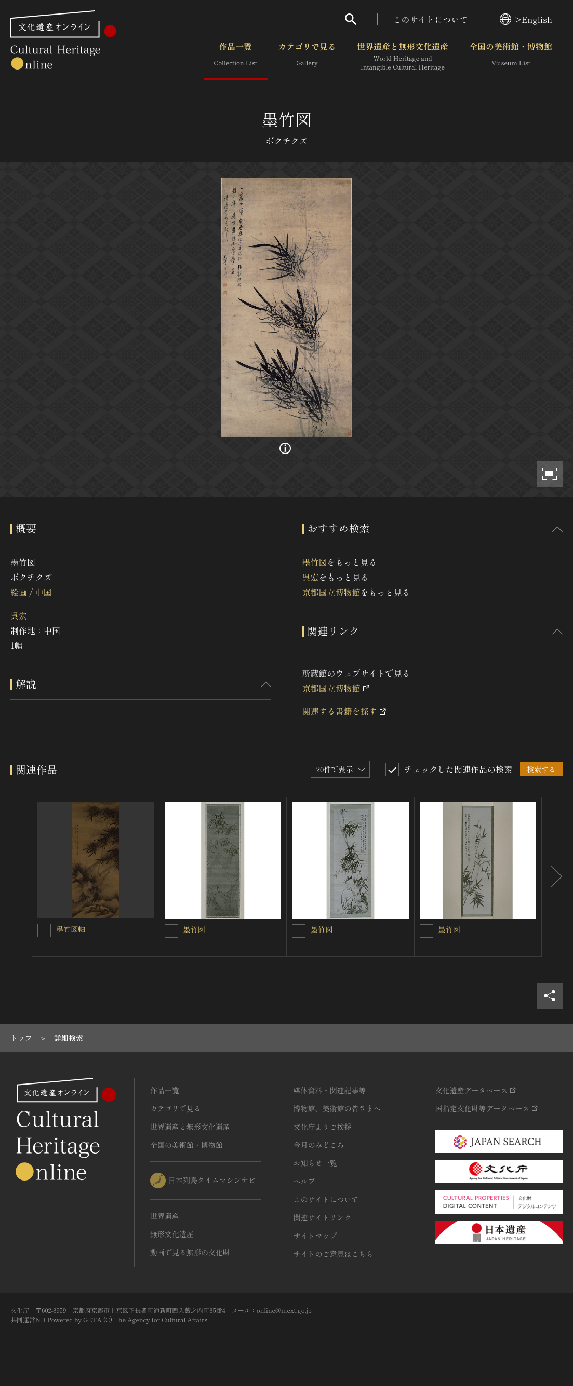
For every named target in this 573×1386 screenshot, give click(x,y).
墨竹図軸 (70, 929)
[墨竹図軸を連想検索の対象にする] (44, 930)
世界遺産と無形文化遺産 (402, 56)
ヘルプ (304, 1181)
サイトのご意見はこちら (333, 1253)
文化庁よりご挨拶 (322, 1126)
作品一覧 (235, 56)
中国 (43, 592)
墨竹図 (314, 562)
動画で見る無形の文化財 (190, 1252)
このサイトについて (430, 19)
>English (526, 19)
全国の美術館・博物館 (510, 56)
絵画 (18, 592)
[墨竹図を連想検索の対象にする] (171, 931)
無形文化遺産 (172, 1234)
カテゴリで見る (307, 56)
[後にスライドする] (552, 877)
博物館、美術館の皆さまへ (336, 1108)
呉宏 (18, 615)
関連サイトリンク (322, 1217)
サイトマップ (315, 1235)
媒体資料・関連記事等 (329, 1090)
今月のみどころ (318, 1145)
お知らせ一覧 (315, 1163)
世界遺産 (164, 1216)
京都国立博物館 (331, 592)
